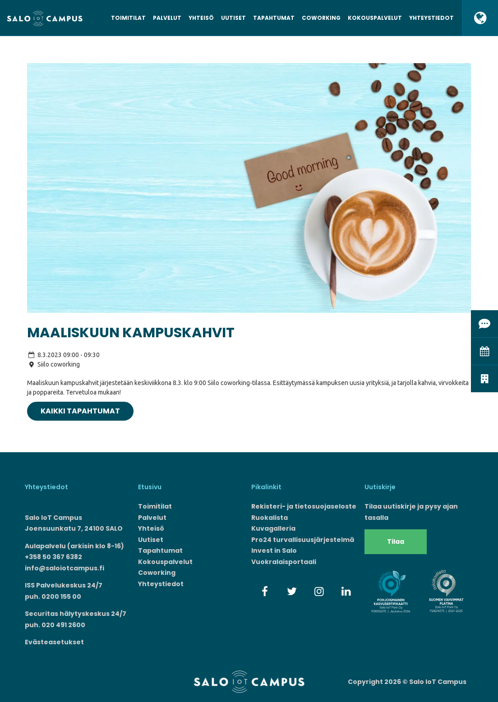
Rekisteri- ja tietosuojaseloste (303, 506)
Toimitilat (128, 18)
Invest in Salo (274, 550)
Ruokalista (269, 517)
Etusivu (149, 486)
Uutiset (233, 18)
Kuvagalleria (273, 528)
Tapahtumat (274, 18)
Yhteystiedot (431, 18)
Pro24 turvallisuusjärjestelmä (302, 539)
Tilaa (395, 541)
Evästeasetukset (54, 642)
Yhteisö (201, 18)
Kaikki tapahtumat (80, 411)
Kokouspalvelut (375, 18)
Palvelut (167, 18)
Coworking (321, 18)
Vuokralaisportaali (283, 561)
